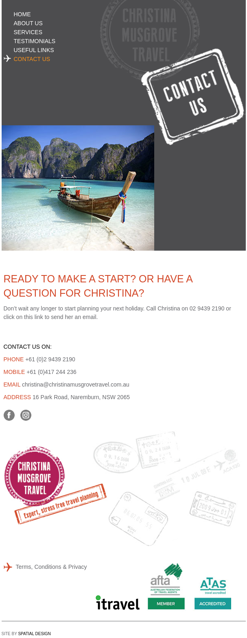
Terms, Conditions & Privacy (51, 567)
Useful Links (34, 50)
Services (28, 32)
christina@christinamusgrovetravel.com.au (75, 384)
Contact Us (32, 59)
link (39, 317)
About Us (28, 23)
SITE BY (26, 633)
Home (22, 14)
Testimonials (35, 41)
